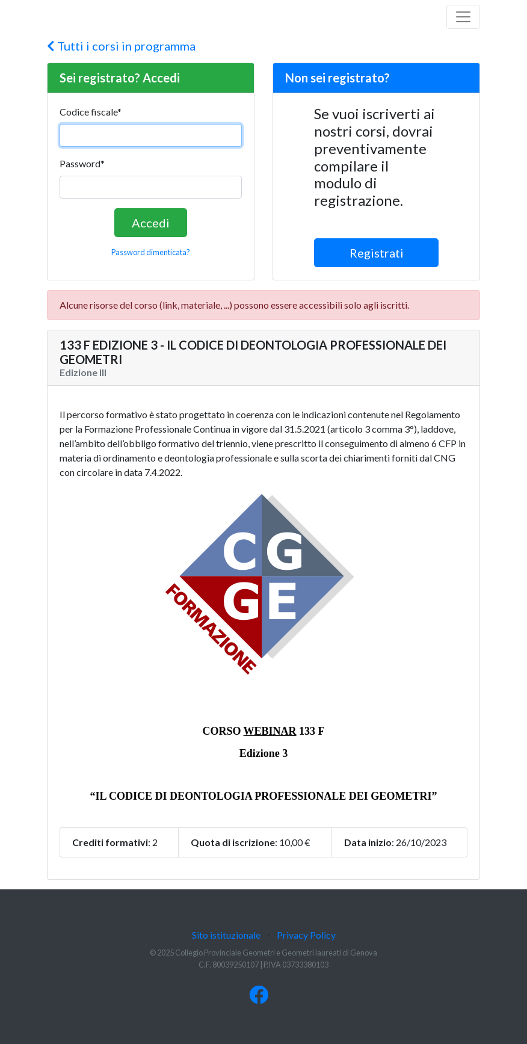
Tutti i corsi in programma (121, 46)
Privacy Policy (306, 935)
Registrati (377, 253)
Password (82, 163)
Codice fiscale (91, 111)
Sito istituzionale (226, 935)
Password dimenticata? (150, 252)
